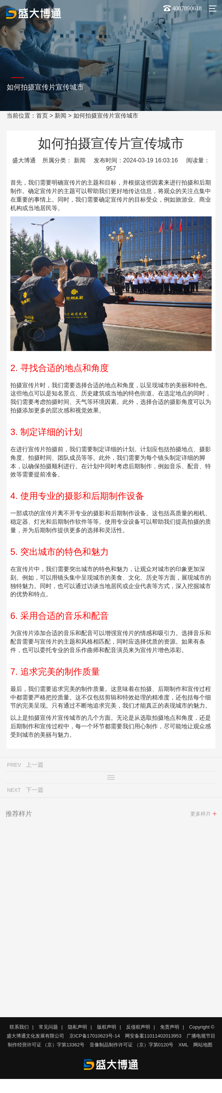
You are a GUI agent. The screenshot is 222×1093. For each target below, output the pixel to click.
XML (183, 1045)
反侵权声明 (138, 1027)
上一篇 (35, 766)
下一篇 (35, 791)
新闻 (60, 115)
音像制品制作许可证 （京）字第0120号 (132, 1045)
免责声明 (169, 1027)
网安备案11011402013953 (153, 1036)
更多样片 (200, 815)
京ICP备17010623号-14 (94, 1036)
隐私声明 (77, 1027)
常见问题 (48, 1027)
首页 (42, 115)
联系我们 (19, 1027)
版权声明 (106, 1027)
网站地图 (202, 1045)
